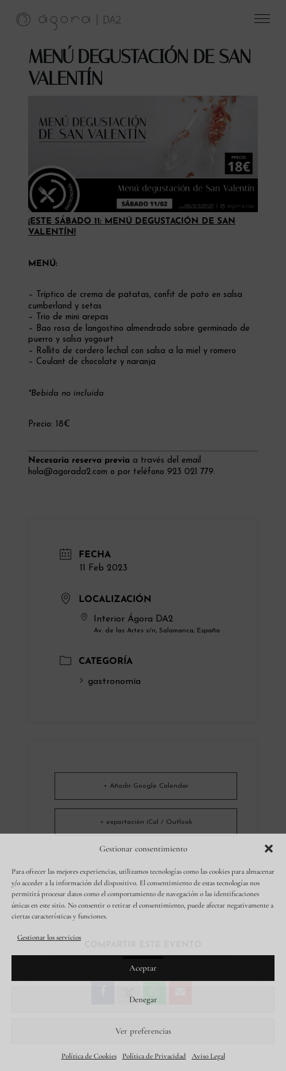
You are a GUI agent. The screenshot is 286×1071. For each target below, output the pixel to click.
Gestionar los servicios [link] (49, 937)
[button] (269, 848)
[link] (69, 20)
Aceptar (143, 968)
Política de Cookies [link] (89, 1056)
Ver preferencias (143, 1031)
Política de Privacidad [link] (154, 1056)
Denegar (143, 999)
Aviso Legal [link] (208, 1056)
